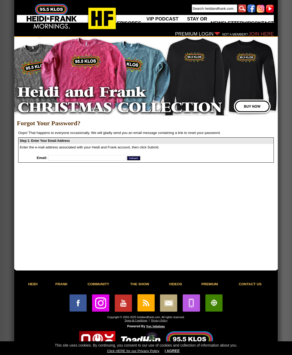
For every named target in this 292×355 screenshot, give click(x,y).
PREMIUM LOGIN (194, 34)
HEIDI (33, 284)
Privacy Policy (159, 320)
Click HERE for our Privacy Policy (133, 351)
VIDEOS (175, 284)
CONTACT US (250, 284)
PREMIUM (209, 284)
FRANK (61, 284)
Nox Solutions (155, 326)
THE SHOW (139, 284)
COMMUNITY (98, 284)
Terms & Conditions (135, 320)
